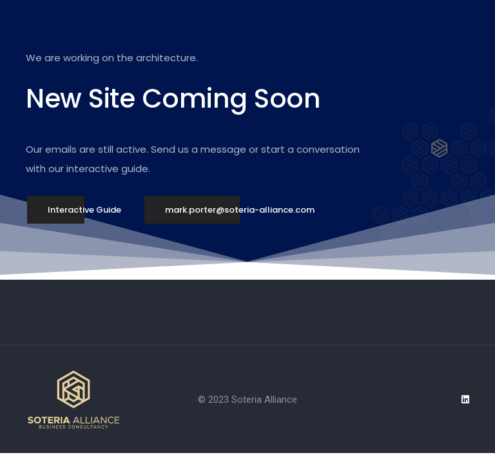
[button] (84, 210)
